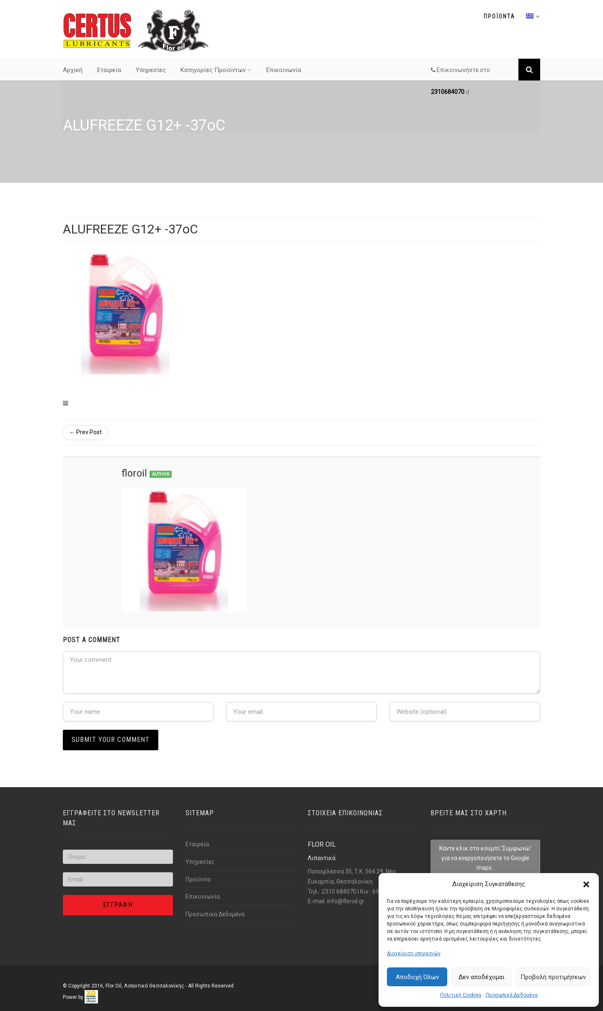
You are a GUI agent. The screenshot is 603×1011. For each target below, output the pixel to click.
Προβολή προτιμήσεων (553, 977)
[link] (91, 997)
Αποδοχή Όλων (417, 977)
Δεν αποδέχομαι (482, 977)
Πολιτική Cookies (461, 995)
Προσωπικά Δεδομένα (512, 995)
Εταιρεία (109, 70)
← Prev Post (85, 432)
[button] (586, 884)
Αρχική (72, 70)
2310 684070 (339, 891)
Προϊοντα (499, 16)
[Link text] (136, 29)
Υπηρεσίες (151, 70)
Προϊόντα (198, 879)
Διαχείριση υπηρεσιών (414, 954)
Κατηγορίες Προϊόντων (216, 70)
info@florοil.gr (345, 901)
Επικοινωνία (283, 70)
